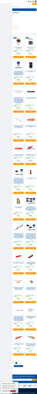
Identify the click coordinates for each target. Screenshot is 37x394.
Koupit (7, 83)
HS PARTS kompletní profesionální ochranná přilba (6, 155)
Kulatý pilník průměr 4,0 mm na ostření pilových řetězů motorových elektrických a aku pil (6, 179)
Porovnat (11, 46)
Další (21, 363)
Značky (4, 6)
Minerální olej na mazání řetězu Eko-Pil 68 (18, 207)
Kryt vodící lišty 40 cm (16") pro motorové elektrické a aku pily (6, 316)
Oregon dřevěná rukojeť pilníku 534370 (30, 178)
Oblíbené (2, 34)
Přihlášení (30, 2)
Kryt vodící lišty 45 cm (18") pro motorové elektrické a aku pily (6, 234)
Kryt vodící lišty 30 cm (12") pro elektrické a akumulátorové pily (31, 126)
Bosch (7, 6)
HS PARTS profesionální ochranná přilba (18, 48)
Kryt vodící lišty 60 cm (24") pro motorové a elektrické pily (31, 98)
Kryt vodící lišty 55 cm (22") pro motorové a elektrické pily (18, 155)
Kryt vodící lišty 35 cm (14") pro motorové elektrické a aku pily (18, 262)
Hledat (34, 3)
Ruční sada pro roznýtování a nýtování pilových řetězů (6, 344)
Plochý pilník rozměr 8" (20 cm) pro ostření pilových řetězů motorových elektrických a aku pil (6, 263)
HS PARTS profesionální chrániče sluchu (6, 48)
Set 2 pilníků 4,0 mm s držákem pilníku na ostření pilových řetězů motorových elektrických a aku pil (18, 288)
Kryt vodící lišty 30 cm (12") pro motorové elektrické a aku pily (6, 207)
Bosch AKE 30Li (7, 27)
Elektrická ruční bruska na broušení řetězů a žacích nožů (31, 155)
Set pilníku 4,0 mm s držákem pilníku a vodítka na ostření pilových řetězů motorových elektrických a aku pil (31, 344)
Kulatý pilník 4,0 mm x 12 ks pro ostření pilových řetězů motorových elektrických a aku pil (31, 317)
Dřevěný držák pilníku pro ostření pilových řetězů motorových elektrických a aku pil (30, 263)
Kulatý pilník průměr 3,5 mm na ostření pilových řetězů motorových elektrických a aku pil (18, 126)
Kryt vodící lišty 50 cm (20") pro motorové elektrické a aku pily (18, 344)
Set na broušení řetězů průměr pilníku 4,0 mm (31, 71)
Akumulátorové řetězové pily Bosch (15, 6)
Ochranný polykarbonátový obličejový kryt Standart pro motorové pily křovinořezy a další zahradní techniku (31, 288)
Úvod (1, 6)
